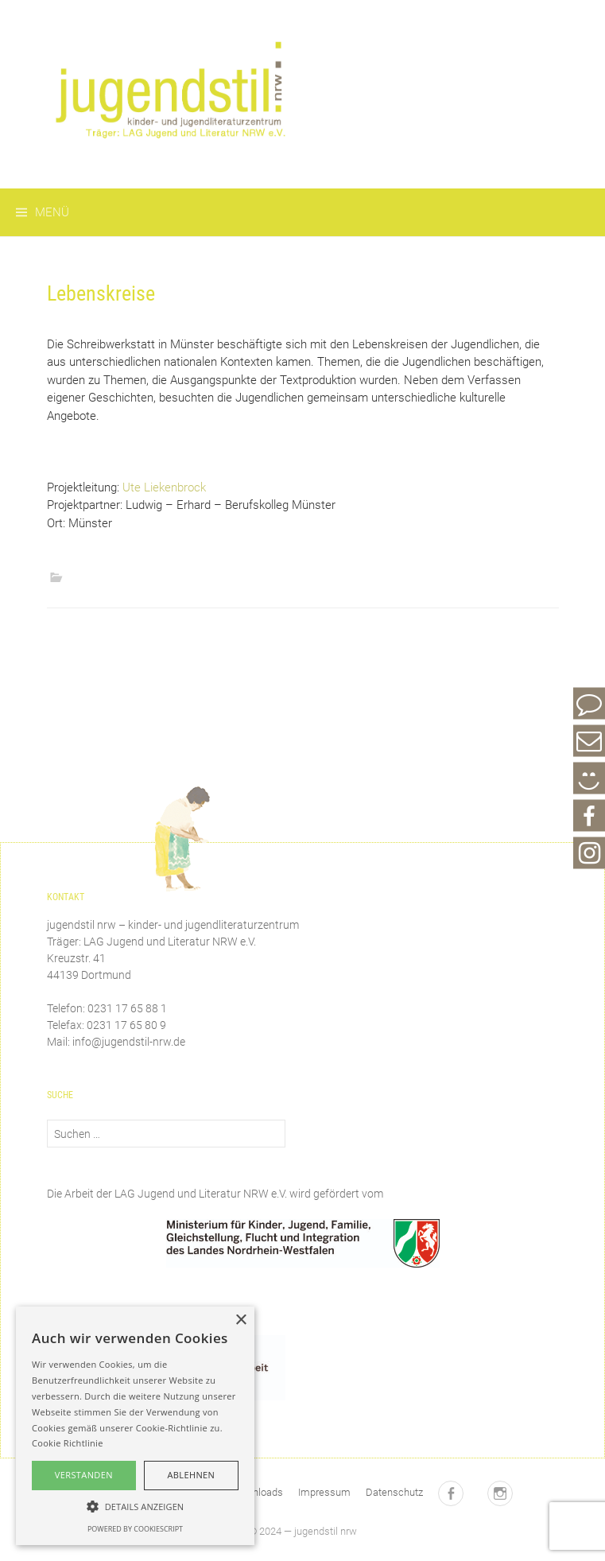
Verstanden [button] (84, 1475)
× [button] (240, 1320)
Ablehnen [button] (191, 1475)
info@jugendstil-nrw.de (128, 1041)
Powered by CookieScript (135, 1529)
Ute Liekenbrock (164, 487)
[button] (135, 1506)
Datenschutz (394, 1492)
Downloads (257, 1492)
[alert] (135, 1426)
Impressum (324, 1492)
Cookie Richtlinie (67, 1443)
